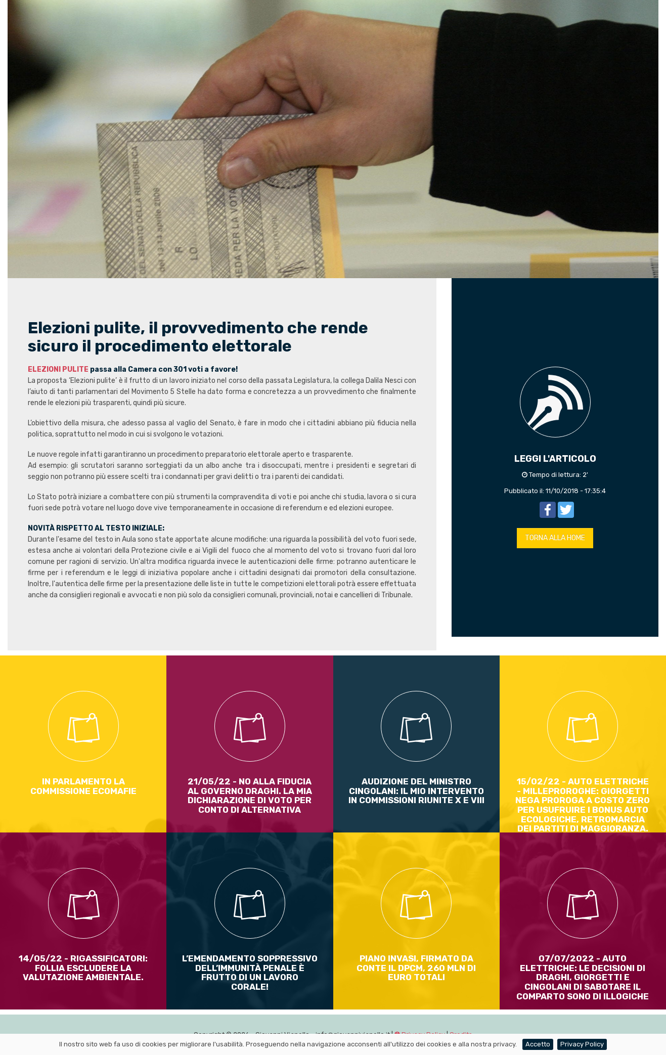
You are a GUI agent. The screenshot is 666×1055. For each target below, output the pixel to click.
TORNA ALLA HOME (555, 538)
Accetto (537, 1044)
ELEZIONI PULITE (58, 369)
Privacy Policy (582, 1044)
